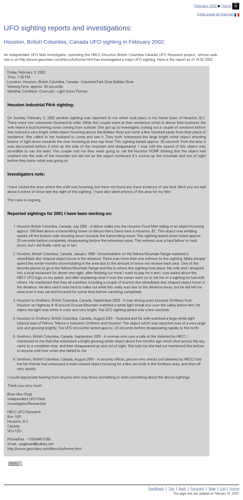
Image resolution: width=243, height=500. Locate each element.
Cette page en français (218, 14)
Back (182, 489)
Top (171, 489)
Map (212, 489)
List (223, 489)
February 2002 (205, 6)
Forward (197, 489)
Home (226, 6)
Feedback (156, 489)
